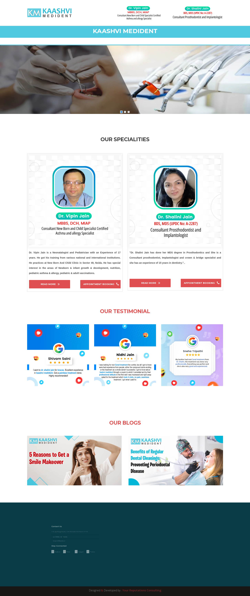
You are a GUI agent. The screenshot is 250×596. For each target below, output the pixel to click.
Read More (48, 284)
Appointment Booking (99, 284)
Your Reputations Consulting (141, 590)
